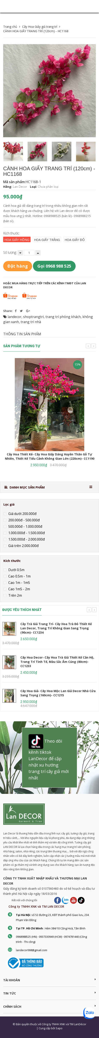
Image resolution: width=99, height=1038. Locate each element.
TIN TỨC (49, 993)
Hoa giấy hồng (16, 240)
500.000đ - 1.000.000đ (24, 526)
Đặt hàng (17, 266)
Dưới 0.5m (15, 569)
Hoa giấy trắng (47, 240)
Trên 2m (14, 595)
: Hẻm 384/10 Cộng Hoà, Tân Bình (50, 928)
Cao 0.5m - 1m (19, 576)
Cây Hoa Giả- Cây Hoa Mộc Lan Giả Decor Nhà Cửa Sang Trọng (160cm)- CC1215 (58, 693)
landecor (14, 316)
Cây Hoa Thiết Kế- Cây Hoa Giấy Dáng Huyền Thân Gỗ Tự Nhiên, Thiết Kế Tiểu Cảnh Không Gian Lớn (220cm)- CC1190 (49, 456)
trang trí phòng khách (63, 316)
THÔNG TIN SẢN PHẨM (22, 334)
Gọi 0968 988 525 (54, 266)
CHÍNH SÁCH (49, 1006)
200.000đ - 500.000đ (23, 520)
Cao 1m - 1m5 (18, 582)
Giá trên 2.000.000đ (23, 545)
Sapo (59, 1028)
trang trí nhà (31, 321)
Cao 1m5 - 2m (18, 589)
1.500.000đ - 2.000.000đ (26, 539)
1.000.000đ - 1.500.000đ (26, 533)
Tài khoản (49, 980)
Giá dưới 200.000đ (22, 513)
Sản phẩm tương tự (21, 346)
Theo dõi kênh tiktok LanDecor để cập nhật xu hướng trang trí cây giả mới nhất (48, 757)
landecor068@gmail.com (31, 950)
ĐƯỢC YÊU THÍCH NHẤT (22, 610)
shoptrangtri (33, 316)
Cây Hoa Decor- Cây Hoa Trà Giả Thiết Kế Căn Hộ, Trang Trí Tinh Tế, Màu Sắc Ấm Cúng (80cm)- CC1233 (57, 661)
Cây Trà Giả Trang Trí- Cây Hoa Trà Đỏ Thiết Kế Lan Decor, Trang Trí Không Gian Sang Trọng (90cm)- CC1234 (56, 628)
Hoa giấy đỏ (75, 240)
